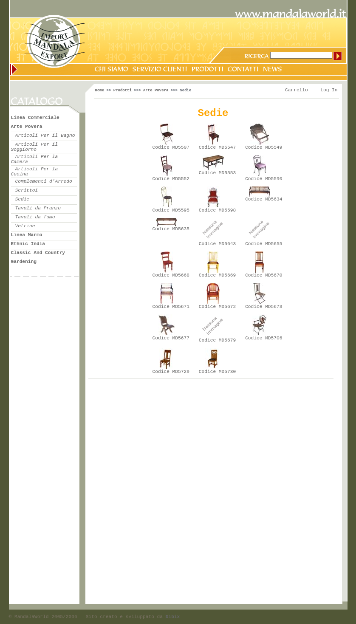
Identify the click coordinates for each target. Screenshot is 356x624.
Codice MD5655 (263, 243)
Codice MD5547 (217, 147)
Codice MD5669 (217, 275)
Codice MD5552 (171, 178)
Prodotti (122, 90)
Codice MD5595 (171, 210)
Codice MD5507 (171, 147)
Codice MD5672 (217, 306)
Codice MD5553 (217, 172)
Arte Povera (155, 90)
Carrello (296, 90)
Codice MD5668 (171, 275)
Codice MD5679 (217, 340)
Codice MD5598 (217, 210)
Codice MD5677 (171, 338)
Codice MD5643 (217, 243)
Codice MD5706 (263, 338)
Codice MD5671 (171, 306)
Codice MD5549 (263, 147)
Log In (328, 90)
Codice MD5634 (263, 199)
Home (100, 90)
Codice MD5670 (263, 275)
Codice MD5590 (263, 178)
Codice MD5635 (171, 229)
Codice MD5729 (171, 371)
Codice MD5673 (263, 306)
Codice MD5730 (217, 371)
